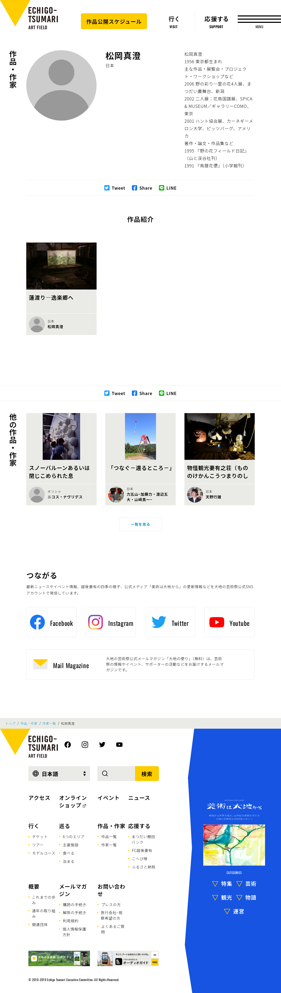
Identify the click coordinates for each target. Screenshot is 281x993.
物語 (251, 897)
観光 (226, 897)
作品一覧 (109, 836)
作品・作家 (13, 69)
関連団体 (40, 924)
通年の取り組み (44, 913)
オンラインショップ (73, 801)
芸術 (251, 883)
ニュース (139, 797)
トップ (10, 723)
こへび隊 (140, 858)
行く (34, 826)
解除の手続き (75, 912)
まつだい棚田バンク (143, 839)
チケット (40, 836)
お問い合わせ (111, 890)
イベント (108, 797)
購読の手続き (75, 904)
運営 (238, 911)
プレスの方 (111, 904)
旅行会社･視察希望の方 (112, 915)
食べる (69, 853)
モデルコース (43, 853)
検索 (147, 774)
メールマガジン (73, 890)
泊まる (69, 861)
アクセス (39, 797)
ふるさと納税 (143, 866)
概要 (34, 886)
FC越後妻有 (142, 850)
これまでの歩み (44, 899)
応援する (139, 826)
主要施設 (71, 844)
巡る (64, 826)
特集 (226, 883)
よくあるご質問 (113, 929)
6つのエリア (74, 836)
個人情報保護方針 (74, 931)
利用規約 (71, 920)
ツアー (38, 844)
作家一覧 (49, 723)
